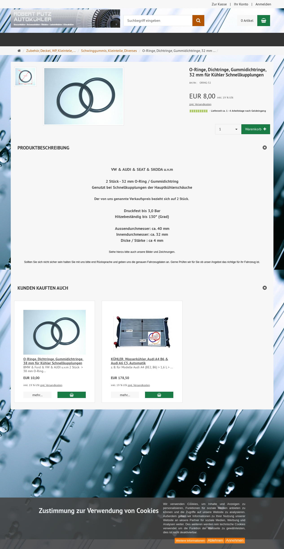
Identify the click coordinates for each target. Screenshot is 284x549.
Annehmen (234, 540)
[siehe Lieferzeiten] (198, 111)
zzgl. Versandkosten (200, 104)
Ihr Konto (241, 4)
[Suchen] (198, 20)
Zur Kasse (219, 4)
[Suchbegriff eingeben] (158, 20)
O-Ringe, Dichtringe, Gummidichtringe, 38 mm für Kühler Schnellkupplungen (53, 361)
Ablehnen (215, 540)
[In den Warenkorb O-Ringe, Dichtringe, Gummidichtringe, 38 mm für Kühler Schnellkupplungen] (71, 395)
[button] (142, 288)
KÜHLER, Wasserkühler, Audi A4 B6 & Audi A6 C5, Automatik (139, 361)
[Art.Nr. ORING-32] (229, 82)
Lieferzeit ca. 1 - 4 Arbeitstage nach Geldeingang (238, 111)
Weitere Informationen (190, 540)
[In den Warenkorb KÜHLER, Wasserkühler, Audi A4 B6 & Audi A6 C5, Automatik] (159, 395)
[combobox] (227, 129)
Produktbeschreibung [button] (43, 148)
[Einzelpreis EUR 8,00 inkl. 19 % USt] (229, 96)
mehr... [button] (37, 395)
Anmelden (263, 4)
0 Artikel (247, 20)
